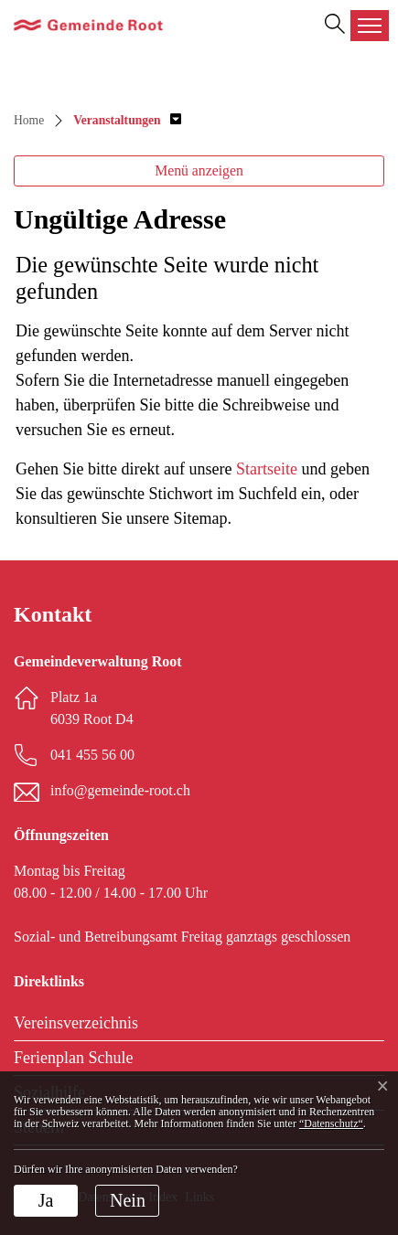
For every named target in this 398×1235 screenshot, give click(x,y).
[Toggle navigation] (369, 26)
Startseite (266, 469)
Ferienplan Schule (73, 1058)
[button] (126, 120)
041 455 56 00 (92, 754)
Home (29, 120)
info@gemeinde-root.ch (120, 790)
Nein (127, 1200)
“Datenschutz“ (331, 1123)
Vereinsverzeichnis (76, 1023)
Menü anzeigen (199, 170)
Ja (46, 1200)
